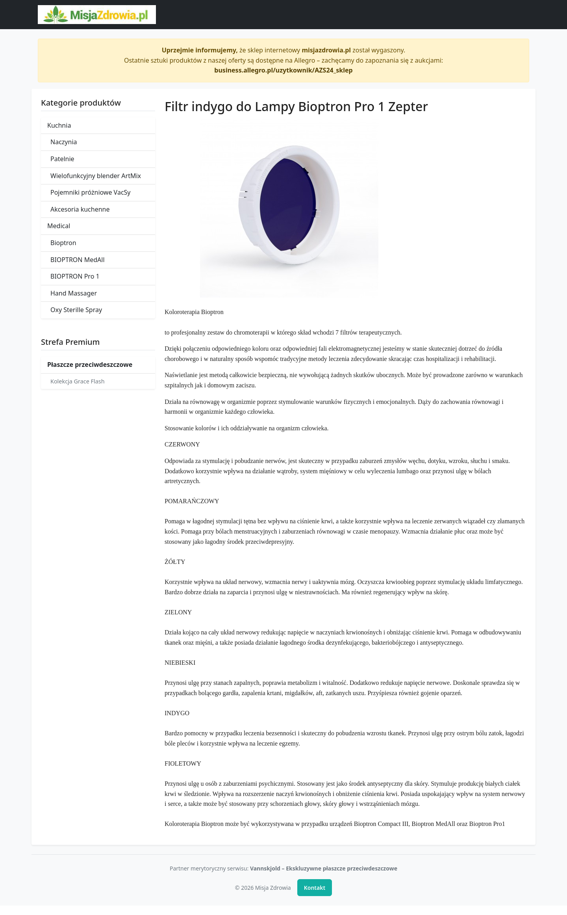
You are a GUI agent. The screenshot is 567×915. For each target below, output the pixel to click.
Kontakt (314, 887)
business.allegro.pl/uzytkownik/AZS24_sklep (283, 70)
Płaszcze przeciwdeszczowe (89, 364)
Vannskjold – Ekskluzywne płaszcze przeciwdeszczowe (323, 868)
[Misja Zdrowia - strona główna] (97, 14)
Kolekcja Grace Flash (77, 381)
